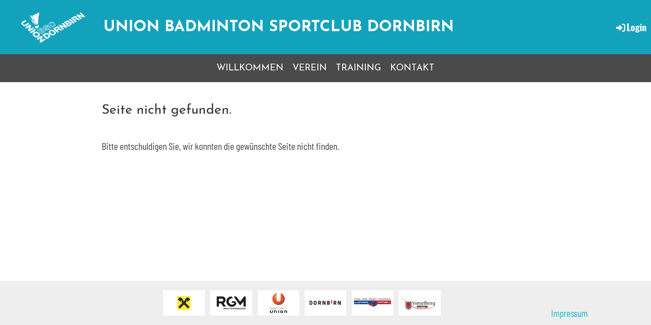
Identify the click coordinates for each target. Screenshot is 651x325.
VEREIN (309, 68)
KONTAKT (412, 68)
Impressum (569, 313)
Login (630, 27)
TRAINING (358, 68)
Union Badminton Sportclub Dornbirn (279, 27)
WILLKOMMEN (250, 68)
